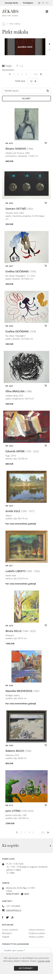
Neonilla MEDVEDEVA (22, 691)
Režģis (7, 65)
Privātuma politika (37, 933)
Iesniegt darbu (12, 3)
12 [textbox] (31, 81)
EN (43, 3)
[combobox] (33, 81)
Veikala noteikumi (37, 929)
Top (19, 65)
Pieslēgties (28, 3)
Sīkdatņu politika (36, 936)
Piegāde (5, 936)
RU (47, 3)
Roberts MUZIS (18, 750)
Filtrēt (26, 98)
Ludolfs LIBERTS (23, 571)
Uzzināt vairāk (43, 961)
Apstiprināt (26, 968)
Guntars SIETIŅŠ (19, 208)
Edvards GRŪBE (22, 451)
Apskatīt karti (12, 894)
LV (39, 3)
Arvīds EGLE (20, 511)
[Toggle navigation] (47, 12)
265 (36, 74)
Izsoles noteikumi (10, 929)
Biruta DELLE (21, 631)
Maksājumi (7, 933)
